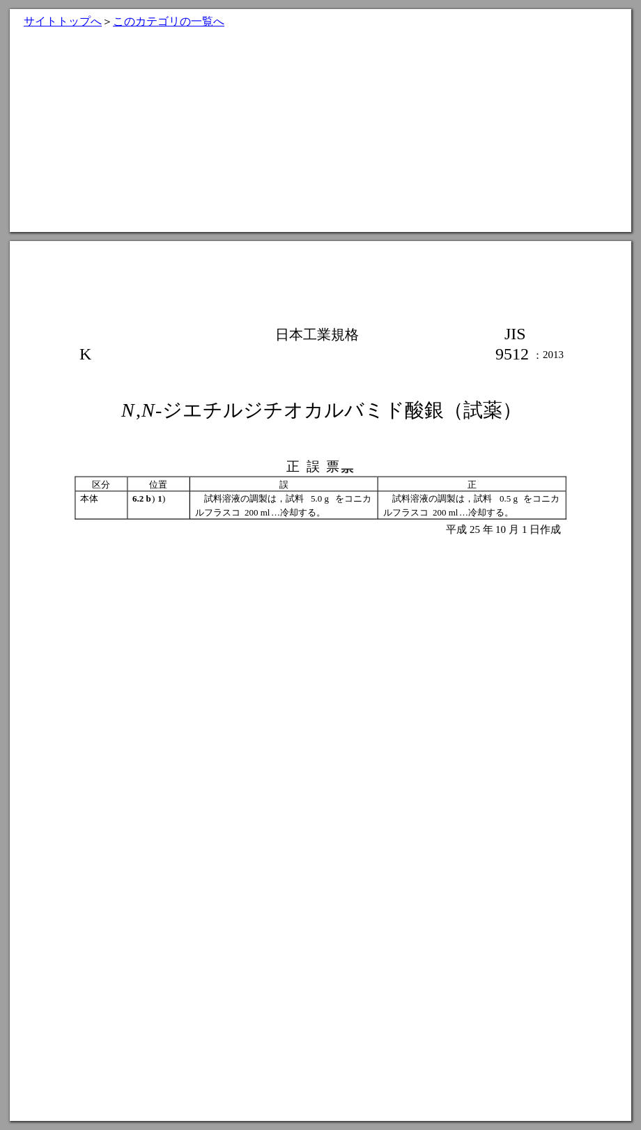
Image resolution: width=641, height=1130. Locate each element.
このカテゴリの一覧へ (168, 21)
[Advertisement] (320, 134)
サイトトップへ (63, 21)
